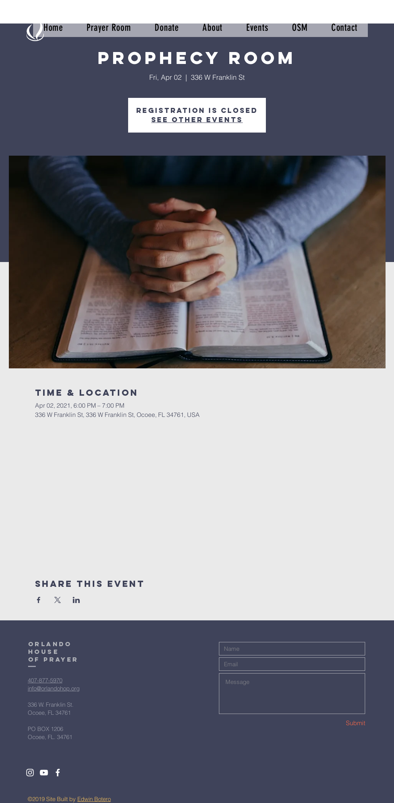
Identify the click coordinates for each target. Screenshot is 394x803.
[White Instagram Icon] (30, 773)
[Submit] (338, 723)
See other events (197, 119)
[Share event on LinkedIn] (76, 600)
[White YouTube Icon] (44, 773)
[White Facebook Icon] (58, 773)
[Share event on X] (57, 600)
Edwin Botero (94, 799)
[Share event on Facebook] (38, 600)
